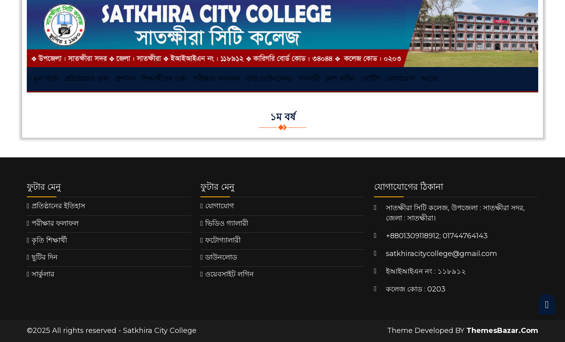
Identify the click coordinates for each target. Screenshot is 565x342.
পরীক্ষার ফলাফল (216, 78)
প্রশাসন (125, 78)
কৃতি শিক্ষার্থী (49, 240)
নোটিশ (370, 78)
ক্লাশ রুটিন (340, 78)
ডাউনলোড (221, 257)
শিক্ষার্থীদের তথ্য (164, 78)
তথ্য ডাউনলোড (269, 78)
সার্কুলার (43, 274)
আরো (429, 78)
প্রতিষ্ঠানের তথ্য (87, 78)
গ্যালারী (309, 78)
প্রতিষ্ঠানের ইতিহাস (58, 206)
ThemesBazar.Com (502, 330)
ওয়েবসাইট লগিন (229, 274)
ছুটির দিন (45, 257)
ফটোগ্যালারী (223, 240)
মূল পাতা (44, 78)
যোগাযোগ (400, 78)
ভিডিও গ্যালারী (226, 223)
